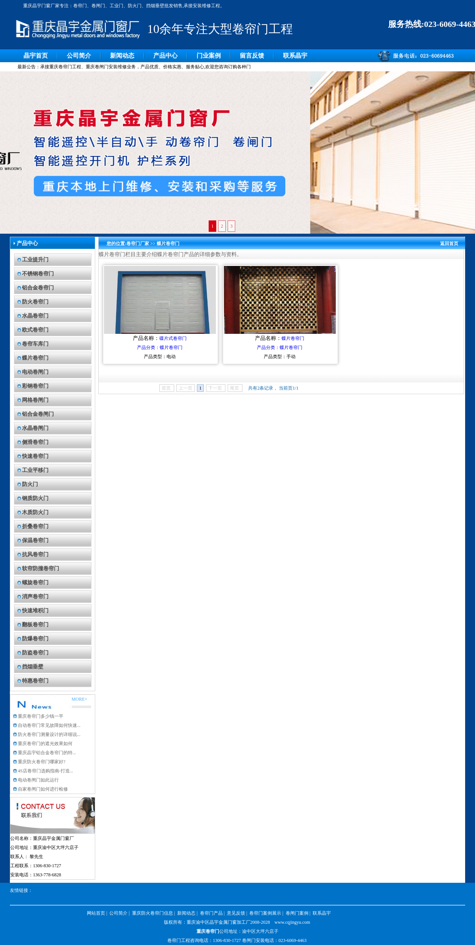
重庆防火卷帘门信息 (152, 913)
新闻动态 (122, 55)
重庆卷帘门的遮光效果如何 (45, 743)
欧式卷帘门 (35, 330)
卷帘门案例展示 (265, 913)
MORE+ (79, 699)
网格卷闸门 (35, 400)
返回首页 (449, 243)
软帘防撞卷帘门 (40, 568)
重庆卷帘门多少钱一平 (40, 716)
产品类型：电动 (160, 356)
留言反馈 (252, 55)
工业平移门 (35, 470)
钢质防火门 (35, 498)
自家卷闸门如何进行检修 (43, 789)
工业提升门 (35, 260)
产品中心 (165, 55)
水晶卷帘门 (35, 316)
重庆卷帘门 (208, 931)
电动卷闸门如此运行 (38, 780)
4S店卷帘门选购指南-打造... (45, 771)
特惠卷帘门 (35, 681)
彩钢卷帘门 (35, 386)
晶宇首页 (36, 55)
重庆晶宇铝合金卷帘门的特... (47, 752)
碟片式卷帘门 (173, 338)
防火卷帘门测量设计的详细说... (49, 734)
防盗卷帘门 (35, 653)
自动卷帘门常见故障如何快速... (49, 725)
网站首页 (96, 913)
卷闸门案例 (297, 913)
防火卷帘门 (35, 302)
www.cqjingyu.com (292, 922)
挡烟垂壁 (32, 667)
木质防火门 (35, 512)
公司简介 (79, 55)
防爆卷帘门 (35, 639)
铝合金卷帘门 (38, 288)
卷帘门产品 (211, 913)
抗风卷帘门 (35, 554)
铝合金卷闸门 (38, 414)
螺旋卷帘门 (35, 582)
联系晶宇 (295, 55)
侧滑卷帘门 (35, 442)
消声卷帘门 (35, 596)
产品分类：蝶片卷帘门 (159, 347)
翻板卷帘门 (35, 624)
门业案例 (209, 55)
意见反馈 (236, 913)
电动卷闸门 (35, 372)
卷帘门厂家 (137, 243)
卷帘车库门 (35, 344)
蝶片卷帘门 (35, 358)
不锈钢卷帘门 (38, 274)
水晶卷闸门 (35, 428)
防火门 (30, 484)
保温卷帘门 (35, 540)
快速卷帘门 (35, 456)
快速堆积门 (35, 610)
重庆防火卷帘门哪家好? (41, 761)
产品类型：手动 (280, 356)
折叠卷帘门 (35, 526)
